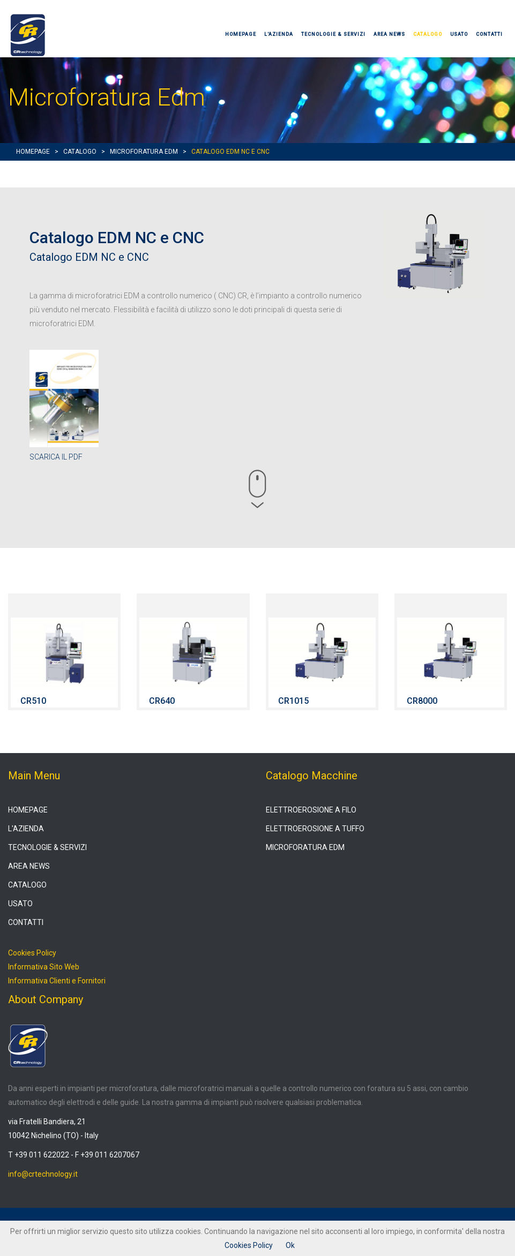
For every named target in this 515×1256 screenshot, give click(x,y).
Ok (290, 1245)
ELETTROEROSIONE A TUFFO (315, 828)
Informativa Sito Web (43, 966)
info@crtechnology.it (43, 1174)
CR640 (162, 701)
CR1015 (293, 701)
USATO (459, 34)
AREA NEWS (389, 34)
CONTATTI (489, 34)
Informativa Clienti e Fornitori (57, 980)
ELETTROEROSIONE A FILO (311, 810)
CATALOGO (427, 34)
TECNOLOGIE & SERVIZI (333, 34)
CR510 (33, 701)
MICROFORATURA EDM (144, 151)
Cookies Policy (32, 953)
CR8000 (422, 701)
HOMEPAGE (240, 34)
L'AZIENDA (278, 34)
